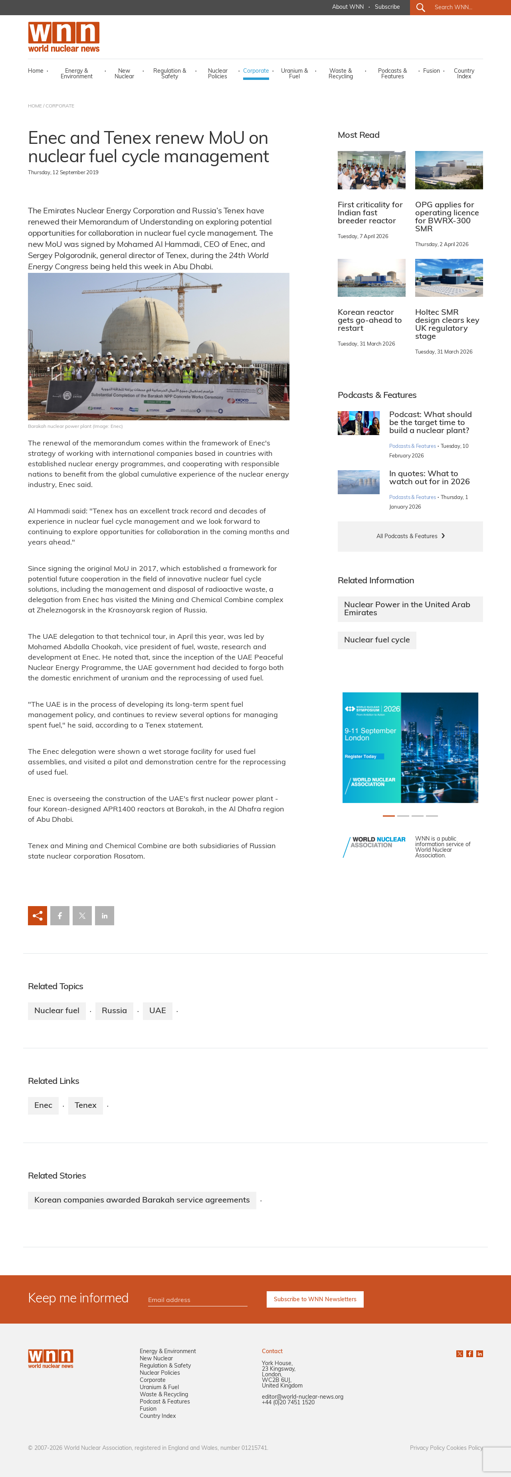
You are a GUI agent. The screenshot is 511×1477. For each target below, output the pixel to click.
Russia (114, 1011)
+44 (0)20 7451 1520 (288, 1403)
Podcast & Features (165, 1402)
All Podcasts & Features (407, 537)
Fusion (431, 71)
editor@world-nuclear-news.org (302, 1397)
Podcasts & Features (392, 74)
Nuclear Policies (218, 74)
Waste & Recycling (341, 74)
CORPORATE (60, 106)
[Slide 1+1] (403, 816)
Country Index (464, 74)
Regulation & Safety (169, 74)
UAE (157, 1011)
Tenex (86, 1106)
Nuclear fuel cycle (377, 640)
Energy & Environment (77, 74)
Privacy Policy (427, 1448)
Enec (43, 1106)
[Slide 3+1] (432, 816)
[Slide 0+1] (389, 816)
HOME (35, 106)
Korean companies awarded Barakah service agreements (142, 1201)
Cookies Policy (464, 1448)
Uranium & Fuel (294, 74)
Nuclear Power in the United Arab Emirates (407, 609)
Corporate (256, 71)
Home (36, 71)
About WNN (348, 7)
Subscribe (387, 7)
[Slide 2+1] (418, 816)
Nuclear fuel (56, 1011)
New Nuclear (124, 74)
